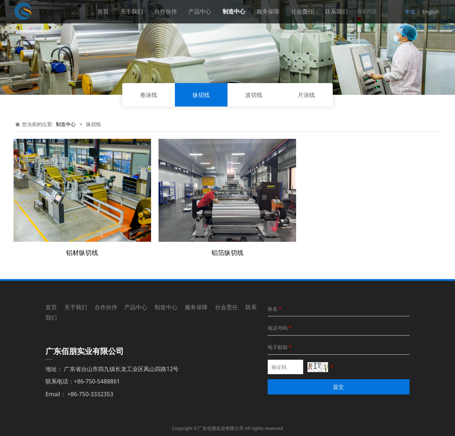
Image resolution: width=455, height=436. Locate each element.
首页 (103, 11)
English (430, 11)
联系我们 (336, 11)
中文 (410, 11)
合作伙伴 (165, 11)
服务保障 (268, 11)
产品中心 (199, 11)
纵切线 (201, 95)
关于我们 (131, 11)
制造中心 (234, 11)
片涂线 (306, 95)
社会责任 (302, 11)
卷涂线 (148, 95)
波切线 (253, 95)
